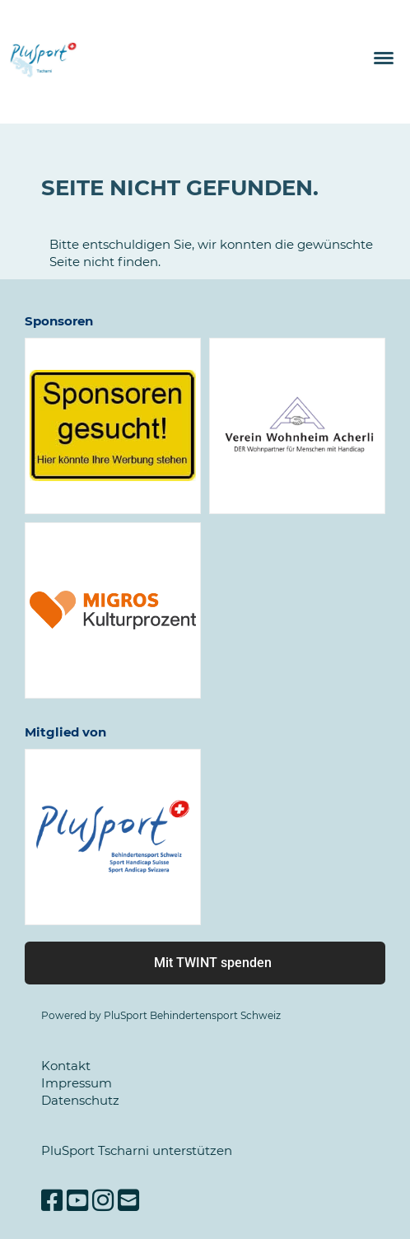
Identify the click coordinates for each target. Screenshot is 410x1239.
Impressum (76, 1083)
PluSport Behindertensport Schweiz (192, 1015)
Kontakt (66, 1065)
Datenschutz (80, 1100)
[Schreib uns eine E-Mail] (128, 1200)
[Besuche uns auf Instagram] (103, 1200)
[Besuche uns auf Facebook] (52, 1200)
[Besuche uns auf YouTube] (77, 1200)
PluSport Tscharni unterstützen (136, 1150)
